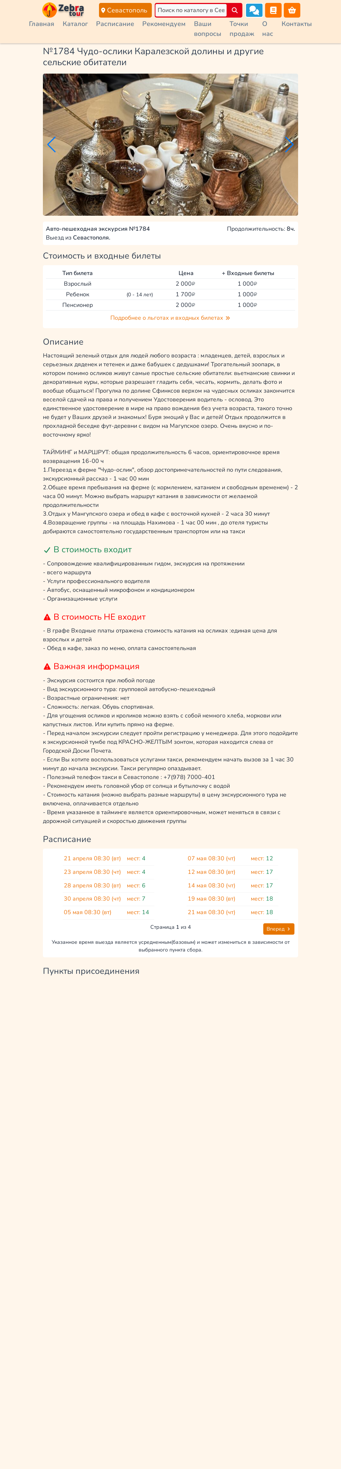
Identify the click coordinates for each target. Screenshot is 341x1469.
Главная (41, 23)
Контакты (297, 23)
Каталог (75, 23)
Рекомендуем (164, 23)
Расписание (115, 23)
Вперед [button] (279, 928)
